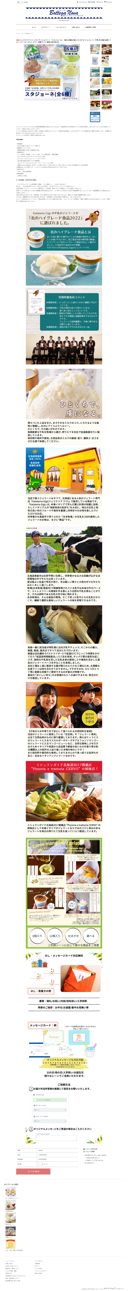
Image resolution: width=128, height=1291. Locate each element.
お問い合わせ (76, 27)
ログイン (100, 2)
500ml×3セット (10, 1219)
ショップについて (61, 27)
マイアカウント (83, 2)
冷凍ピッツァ (10, 1232)
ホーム (34, 27)
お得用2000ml (10, 1206)
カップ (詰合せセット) (27, 33)
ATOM (40, 1273)
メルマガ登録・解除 (10, 1271)
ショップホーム (9, 1261)
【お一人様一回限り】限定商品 (14, 1245)
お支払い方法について (11, 1266)
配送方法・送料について (12, 1268)
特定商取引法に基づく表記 (12, 1280)
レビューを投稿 (89, 1151)
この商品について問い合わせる (94, 1160)
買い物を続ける (89, 1163)
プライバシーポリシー (41, 1271)
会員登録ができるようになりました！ (15, 1276)
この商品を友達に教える (92, 1158)
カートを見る (38, 1268)
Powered (111, 1289)
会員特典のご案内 (90, 27)
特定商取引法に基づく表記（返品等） (96, 1155)
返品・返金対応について (12, 1278)
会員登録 (92, 2)
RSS (36, 1273)
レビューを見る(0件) (91, 1149)
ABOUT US (8, 1273)
